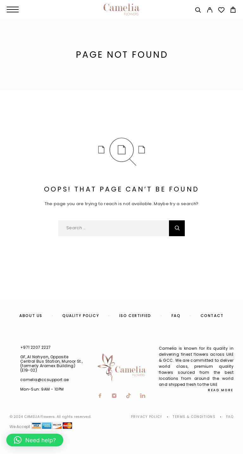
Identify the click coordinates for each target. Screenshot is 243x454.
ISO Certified (135, 315)
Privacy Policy (146, 416)
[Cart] (233, 10)
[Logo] (121, 9)
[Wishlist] (221, 11)
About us (30, 315)
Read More (221, 390)
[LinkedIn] (143, 396)
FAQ (176, 315)
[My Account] (209, 11)
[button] (34, 440)
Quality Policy (80, 315)
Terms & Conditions (194, 416)
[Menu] (12, 9)
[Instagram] (114, 396)
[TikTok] (129, 396)
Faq (230, 416)
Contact (212, 315)
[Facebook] (100, 396)
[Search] (198, 11)
